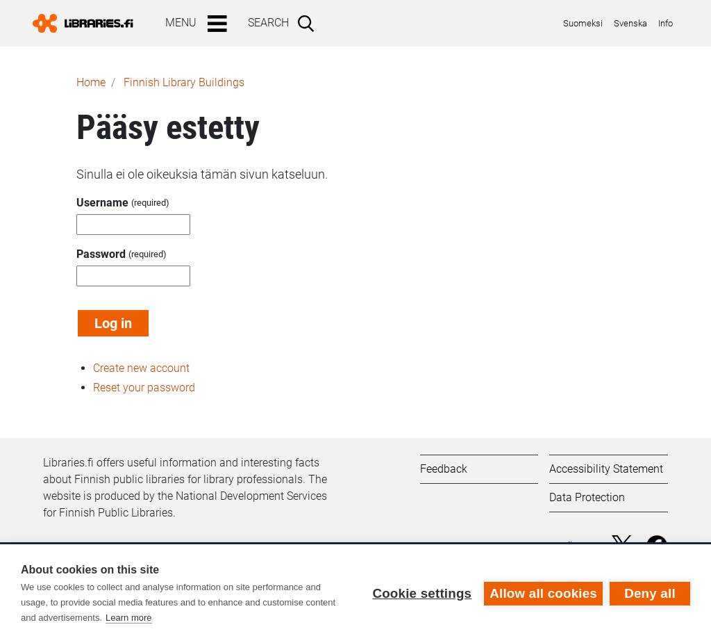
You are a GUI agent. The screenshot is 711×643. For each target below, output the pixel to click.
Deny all (650, 593)
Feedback (443, 468)
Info (665, 23)
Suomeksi (583, 23)
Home (91, 82)
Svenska (630, 23)
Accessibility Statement (606, 468)
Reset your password (144, 387)
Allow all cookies (543, 593)
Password (101, 254)
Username (102, 202)
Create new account (141, 368)
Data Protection (587, 497)
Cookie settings (421, 593)
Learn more (128, 617)
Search (268, 22)
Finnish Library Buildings (184, 82)
